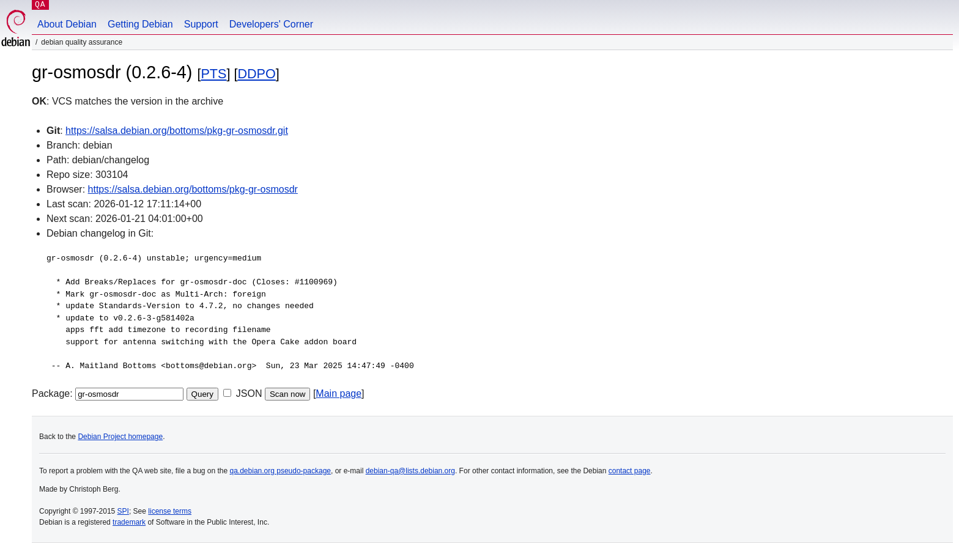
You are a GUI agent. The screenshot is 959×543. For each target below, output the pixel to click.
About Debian (67, 24)
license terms (169, 511)
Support (201, 24)
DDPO (256, 73)
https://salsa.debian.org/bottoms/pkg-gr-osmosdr (193, 189)
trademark (129, 522)
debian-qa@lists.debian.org (410, 471)
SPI (123, 511)
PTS (213, 73)
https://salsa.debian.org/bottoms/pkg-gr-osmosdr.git (176, 130)
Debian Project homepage (120, 436)
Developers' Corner (271, 24)
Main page (338, 393)
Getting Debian (140, 24)
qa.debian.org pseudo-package (280, 471)
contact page (630, 471)
